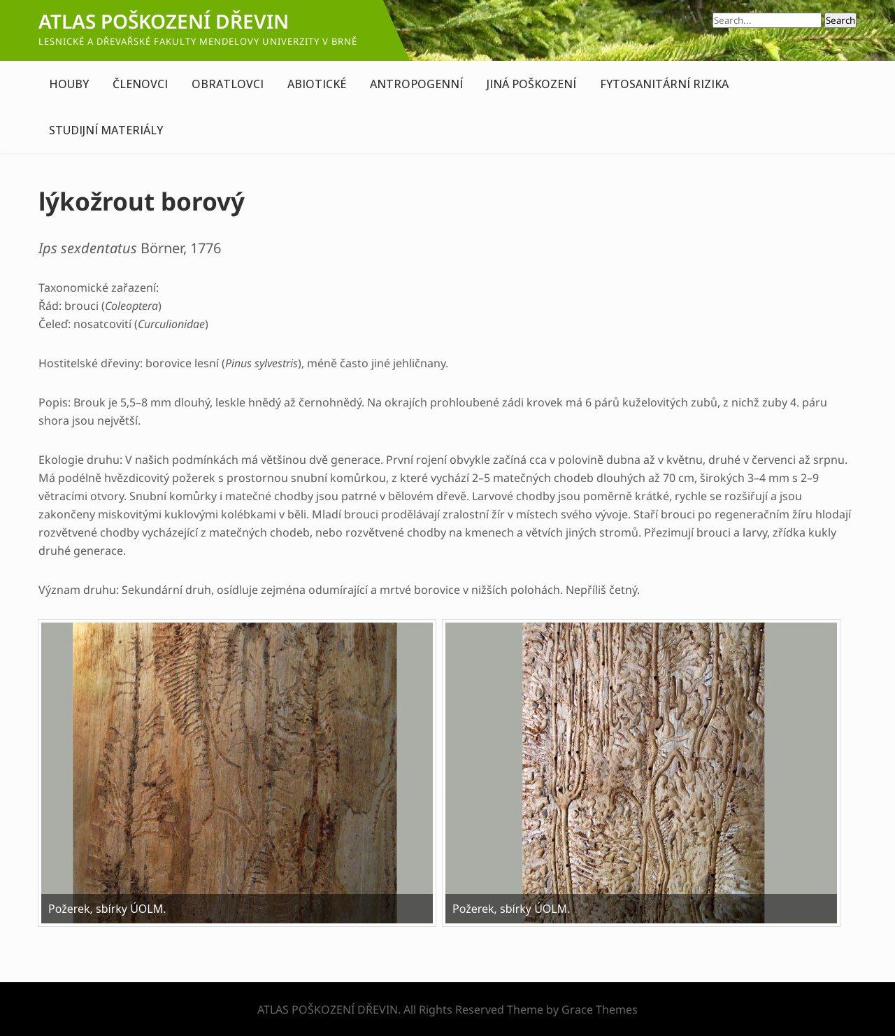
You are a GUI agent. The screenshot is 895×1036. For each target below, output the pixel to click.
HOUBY (69, 84)
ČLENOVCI (140, 84)
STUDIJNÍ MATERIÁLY (106, 130)
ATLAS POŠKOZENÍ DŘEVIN (163, 21)
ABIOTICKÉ (316, 84)
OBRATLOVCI (228, 84)
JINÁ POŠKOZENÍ (531, 84)
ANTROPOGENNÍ (416, 84)
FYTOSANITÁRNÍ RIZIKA (664, 84)
